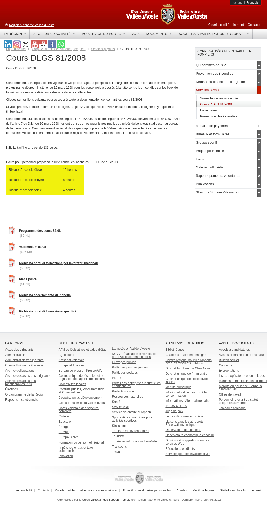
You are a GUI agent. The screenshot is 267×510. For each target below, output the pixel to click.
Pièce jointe (28, 279)
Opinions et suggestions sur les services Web (187, 442)
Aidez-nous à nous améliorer (98, 490)
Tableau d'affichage (232, 408)
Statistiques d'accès (233, 490)
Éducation (65, 421)
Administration (15, 355)
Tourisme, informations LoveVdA (134, 441)
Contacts (254, 25)
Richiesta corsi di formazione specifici (47, 311)
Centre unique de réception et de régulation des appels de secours (82, 377)
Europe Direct (68, 437)
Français (252, 2)
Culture (64, 416)
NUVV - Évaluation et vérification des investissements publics (134, 355)
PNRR (116, 378)
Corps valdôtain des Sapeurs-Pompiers (107, 499)
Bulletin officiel (229, 360)
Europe (64, 432)
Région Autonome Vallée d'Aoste (31, 25)
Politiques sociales (125, 372)
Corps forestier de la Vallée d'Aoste (83, 403)
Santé (116, 402)
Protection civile (123, 391)
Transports (119, 446)
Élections (11, 389)
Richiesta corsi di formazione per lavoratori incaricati (58, 263)
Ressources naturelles (127, 396)
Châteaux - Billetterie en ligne (185, 355)
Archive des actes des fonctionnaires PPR (20, 382)
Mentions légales (204, 490)
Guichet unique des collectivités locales (187, 380)
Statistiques (120, 426)
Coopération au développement (80, 397)
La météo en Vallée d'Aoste (131, 348)
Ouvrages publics (124, 362)
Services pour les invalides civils (187, 454)
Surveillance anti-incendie (219, 98)
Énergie (64, 427)
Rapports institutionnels (21, 400)
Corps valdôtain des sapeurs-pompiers (79, 409)
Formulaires (209, 110)
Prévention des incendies (218, 116)
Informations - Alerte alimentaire (187, 401)
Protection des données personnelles (147, 490)
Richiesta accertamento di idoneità (45, 295)
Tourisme (118, 436)
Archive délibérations (19, 370)
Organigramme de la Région (25, 394)
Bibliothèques (174, 349)
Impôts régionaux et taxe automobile (76, 449)
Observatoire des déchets (183, 430)
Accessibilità (24, 490)
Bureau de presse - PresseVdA (80, 370)
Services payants (103, 49)
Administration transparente (24, 360)
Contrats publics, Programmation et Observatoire (81, 390)
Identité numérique (178, 387)
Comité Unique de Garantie (24, 365)
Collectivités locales (72, 384)
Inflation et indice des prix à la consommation (186, 394)
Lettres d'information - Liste (184, 416)
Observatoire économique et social (189, 435)
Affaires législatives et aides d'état (82, 349)
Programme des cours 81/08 (40, 231)
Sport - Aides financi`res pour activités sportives (132, 419)
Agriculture (66, 355)
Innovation (66, 456)
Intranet (238, 25)
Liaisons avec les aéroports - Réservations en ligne (185, 423)
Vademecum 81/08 (32, 247)
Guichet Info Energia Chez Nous (187, 368)
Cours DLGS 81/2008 (216, 104)
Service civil (120, 407)
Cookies (182, 490)
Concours (225, 365)
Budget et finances (71, 365)
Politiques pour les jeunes (130, 367)
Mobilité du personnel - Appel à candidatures (240, 387)
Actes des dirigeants (19, 349)
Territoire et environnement (130, 431)
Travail (117, 452)
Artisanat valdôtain (71, 360)
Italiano (238, 2)
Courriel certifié (218, 25)
